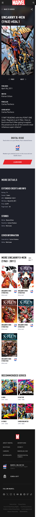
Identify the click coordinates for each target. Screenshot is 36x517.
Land (6, 295)
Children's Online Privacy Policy (11, 509)
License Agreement (27, 509)
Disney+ (20, 447)
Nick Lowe (9, 226)
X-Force (4, 421)
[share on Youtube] (18, 495)
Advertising (22, 443)
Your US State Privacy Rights (11, 506)
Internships (7, 455)
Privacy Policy (22, 504)
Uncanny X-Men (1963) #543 (23, 292)
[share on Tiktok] (31, 495)
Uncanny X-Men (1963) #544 (6, 292)
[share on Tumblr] (14, 495)
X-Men (3, 397)
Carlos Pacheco (7, 104)
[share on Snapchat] (21, 495)
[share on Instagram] (11, 495)
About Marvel (8, 443)
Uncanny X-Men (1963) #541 (23, 326)
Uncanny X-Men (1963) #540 (6, 360)
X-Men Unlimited (23, 421)
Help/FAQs (6, 447)
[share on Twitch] (28, 495)
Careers (6, 451)
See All (31, 259)
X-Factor (21, 397)
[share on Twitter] (7, 495)
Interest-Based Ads (12, 511)
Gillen (2, 295)
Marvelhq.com (23, 451)
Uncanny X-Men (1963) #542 (6, 326)
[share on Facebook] (4, 495)
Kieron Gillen (6, 96)
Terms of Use (12, 504)
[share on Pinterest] (24, 495)
